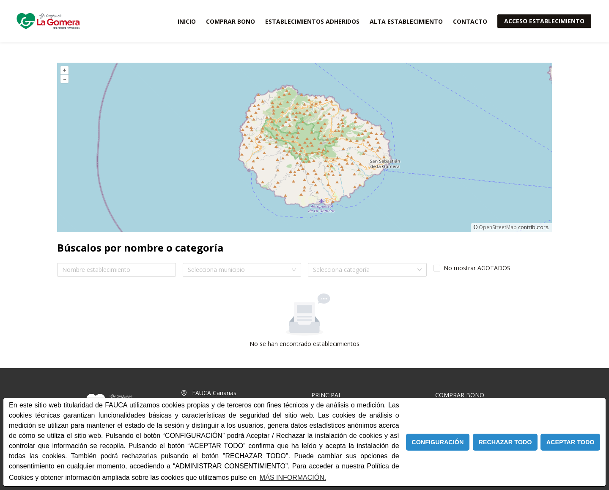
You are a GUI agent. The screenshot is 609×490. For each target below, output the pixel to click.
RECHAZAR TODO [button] (505, 442)
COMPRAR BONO (230, 21)
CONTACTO (470, 21)
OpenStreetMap (498, 227)
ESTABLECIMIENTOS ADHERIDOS (312, 21)
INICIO (187, 21)
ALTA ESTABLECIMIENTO (406, 21)
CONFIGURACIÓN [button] (437, 442)
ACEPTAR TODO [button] (570, 442)
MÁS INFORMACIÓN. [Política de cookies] (293, 477)
